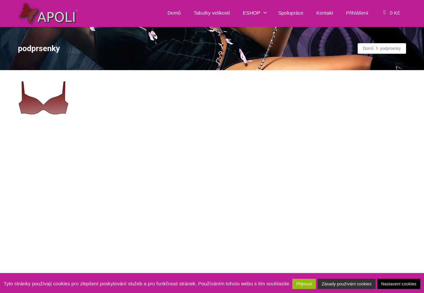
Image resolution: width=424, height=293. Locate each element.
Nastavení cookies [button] (398, 283)
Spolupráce (291, 13)
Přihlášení (357, 13)
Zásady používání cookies (346, 283)
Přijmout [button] (304, 283)
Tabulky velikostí (212, 13)
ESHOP (255, 13)
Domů (174, 13)
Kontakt (324, 13)
